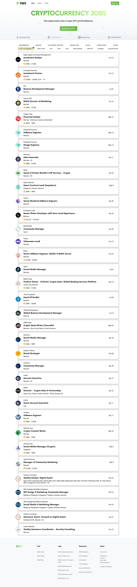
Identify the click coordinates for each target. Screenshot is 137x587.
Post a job (115, 3)
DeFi (59, 49)
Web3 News (41, 556)
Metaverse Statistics (85, 572)
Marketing (74, 45)
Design (38, 45)
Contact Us (103, 552)
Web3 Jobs (40, 552)
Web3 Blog (40, 560)
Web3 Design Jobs (64, 556)
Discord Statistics (84, 568)
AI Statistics (83, 560)
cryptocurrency (26, 49)
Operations (101, 45)
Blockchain (113, 49)
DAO (67, 49)
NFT (51, 49)
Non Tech (41, 49)
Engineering (24, 45)
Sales (88, 45)
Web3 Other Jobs (63, 578)
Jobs (33, 3)
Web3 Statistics (84, 552)
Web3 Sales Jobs (63, 570)
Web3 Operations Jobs (65, 574)
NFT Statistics (83, 556)
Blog (46, 3)
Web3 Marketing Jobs (65, 566)
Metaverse (77, 49)
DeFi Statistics (83, 564)
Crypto (90, 49)
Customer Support (55, 45)
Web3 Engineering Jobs (65, 552)
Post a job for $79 (68, 29)
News (40, 3)
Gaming (101, 49)
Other (115, 45)
